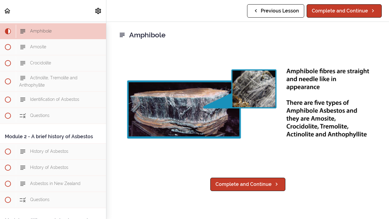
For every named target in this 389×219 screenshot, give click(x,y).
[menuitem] (98, 11)
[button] (7, 11)
